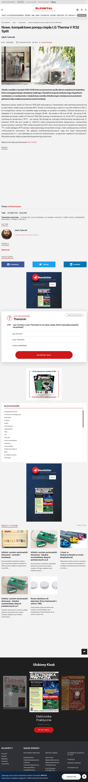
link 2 (34, 142)
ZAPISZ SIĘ (71, 777)
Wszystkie (82, 15)
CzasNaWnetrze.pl (29, 770)
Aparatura (7, 417)
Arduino (27, 15)
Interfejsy (7, 458)
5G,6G (4, 15)
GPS (5, 452)
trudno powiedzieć (19, 345)
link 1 (29, 142)
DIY (66, 15)
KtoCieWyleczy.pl (72, 767)
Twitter (44, 264)
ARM (33, 15)
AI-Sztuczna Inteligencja (15, 15)
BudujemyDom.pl (28, 757)
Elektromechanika (75, 15)
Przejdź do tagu (82, 525)
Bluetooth (60, 15)
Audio (37, 15)
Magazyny (4, 759)
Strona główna (5, 22)
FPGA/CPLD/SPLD (10, 449)
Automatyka (45, 15)
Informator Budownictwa (31, 765)
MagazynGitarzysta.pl (52, 760)
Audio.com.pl (49, 757)
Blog (14, 22)
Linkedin (75, 264)
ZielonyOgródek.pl (29, 767)
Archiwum (4, 761)
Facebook (13, 264)
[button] (10, 693)
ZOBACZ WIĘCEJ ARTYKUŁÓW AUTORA (26, 235)
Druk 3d (7, 437)
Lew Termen (17, 334)
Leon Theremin (18, 340)
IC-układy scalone (10, 455)
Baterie (53, 15)
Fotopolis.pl (71, 759)
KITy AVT (4, 754)
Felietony (7, 443)
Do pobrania (5, 764)
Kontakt (4, 756)
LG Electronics (45, 42)
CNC (5, 432)
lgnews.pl (5, 250)
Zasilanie (23, 213)
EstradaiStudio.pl (50, 765)
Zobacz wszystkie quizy (74, 315)
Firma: (11, 206)
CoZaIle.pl (26, 762)
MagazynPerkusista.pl (52, 762)
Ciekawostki (8, 429)
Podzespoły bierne (10, 411)
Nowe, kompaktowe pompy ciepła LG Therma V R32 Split (45, 22)
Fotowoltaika (8, 446)
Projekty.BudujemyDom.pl (31, 760)
